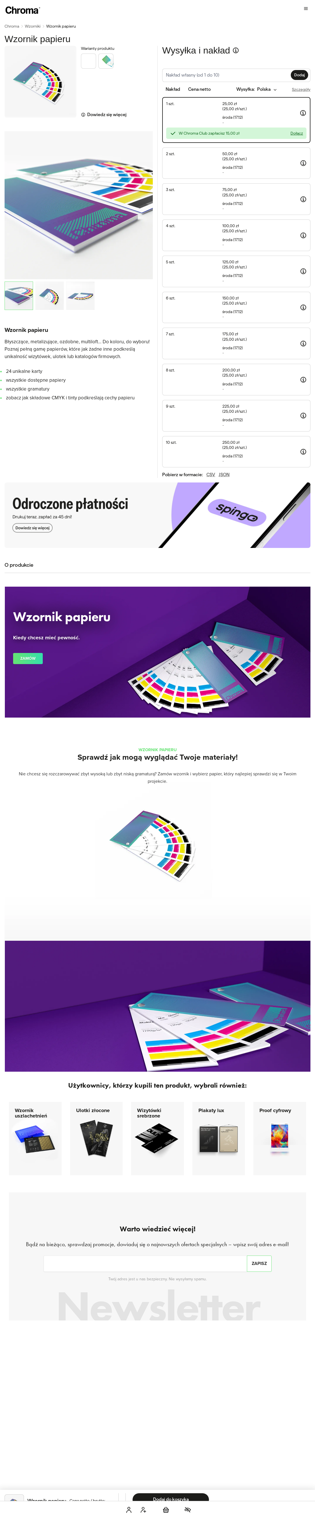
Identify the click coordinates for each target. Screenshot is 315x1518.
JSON (224, 337)
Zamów (28, 607)
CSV (210, 337)
